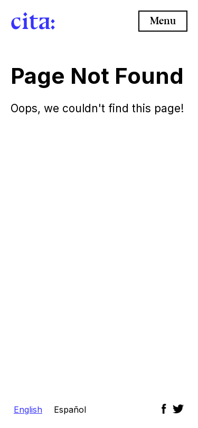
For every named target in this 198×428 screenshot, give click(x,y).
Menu (163, 21)
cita (31, 21)
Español (70, 409)
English (28, 409)
